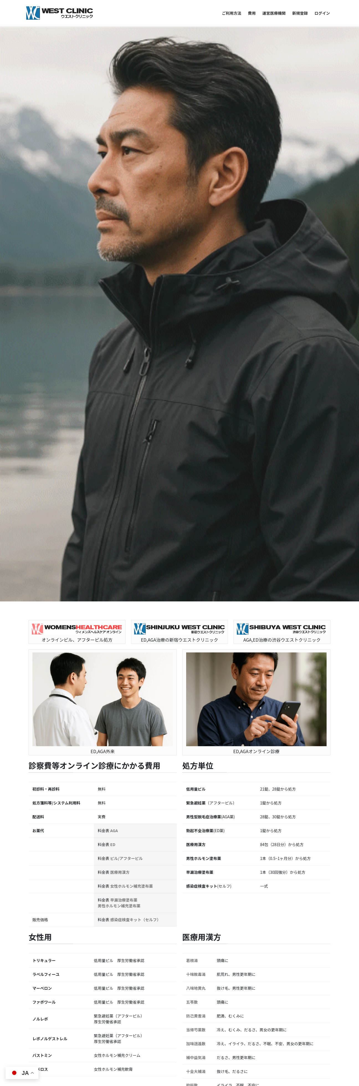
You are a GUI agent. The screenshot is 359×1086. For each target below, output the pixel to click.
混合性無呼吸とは (278, 963)
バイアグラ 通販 (53, 916)
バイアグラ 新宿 (53, 895)
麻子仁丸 (194, 537)
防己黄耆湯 (196, 440)
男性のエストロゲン (57, 965)
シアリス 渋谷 (51, 927)
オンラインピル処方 (263, 998)
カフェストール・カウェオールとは (177, 1009)
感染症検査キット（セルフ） (135, 344)
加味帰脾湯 (196, 551)
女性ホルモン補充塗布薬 (131, 310)
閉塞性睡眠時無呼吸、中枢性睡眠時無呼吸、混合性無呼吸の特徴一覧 (298, 935)
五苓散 (192, 426)
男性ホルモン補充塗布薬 (119, 330)
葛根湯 (192, 385)
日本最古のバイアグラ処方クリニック (178, 941)
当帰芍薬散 (196, 454)
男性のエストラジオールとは (65, 954)
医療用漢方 (120, 297)
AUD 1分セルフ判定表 (58, 994)
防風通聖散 (196, 523)
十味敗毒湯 (196, 399)
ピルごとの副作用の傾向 (271, 1022)
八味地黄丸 (196, 413)
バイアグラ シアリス (57, 906)
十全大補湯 (196, 496)
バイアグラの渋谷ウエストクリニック (73, 941)
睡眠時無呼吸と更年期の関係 (288, 901)
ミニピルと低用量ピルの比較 (276, 1012)
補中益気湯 (196, 482)
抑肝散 (192, 510)
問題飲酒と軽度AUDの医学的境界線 (72, 1005)
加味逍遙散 (196, 468)
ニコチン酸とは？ (160, 1020)
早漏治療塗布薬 (123, 324)
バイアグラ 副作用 (55, 884)
